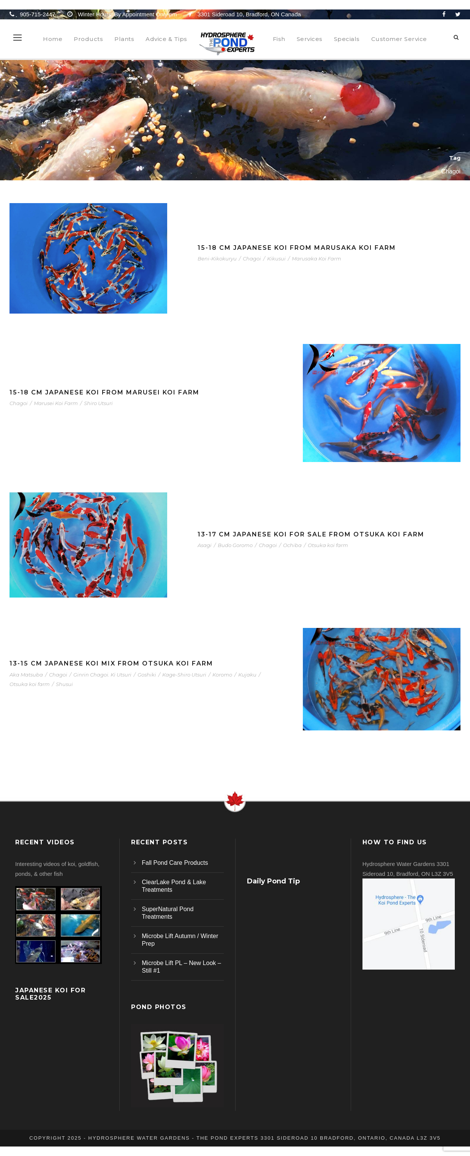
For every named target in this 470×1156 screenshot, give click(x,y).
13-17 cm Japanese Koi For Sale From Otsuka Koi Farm (311, 534)
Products (88, 39)
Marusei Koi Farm (56, 403)
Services (310, 39)
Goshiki (147, 675)
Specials (347, 39)
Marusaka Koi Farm (316, 258)
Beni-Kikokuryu (217, 258)
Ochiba (292, 545)
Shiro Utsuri (98, 403)
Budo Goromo (235, 545)
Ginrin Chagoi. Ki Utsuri (102, 675)
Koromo (222, 675)
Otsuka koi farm (328, 545)
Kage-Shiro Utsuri (184, 675)
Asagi (205, 545)
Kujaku (247, 675)
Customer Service (399, 39)
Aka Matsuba (26, 675)
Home (52, 39)
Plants (124, 39)
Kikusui (276, 258)
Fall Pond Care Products (175, 863)
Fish (279, 39)
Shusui (64, 684)
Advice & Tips (166, 39)
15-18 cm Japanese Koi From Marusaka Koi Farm (297, 247)
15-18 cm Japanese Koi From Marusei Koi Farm (104, 392)
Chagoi (252, 258)
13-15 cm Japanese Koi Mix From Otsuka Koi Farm (111, 663)
